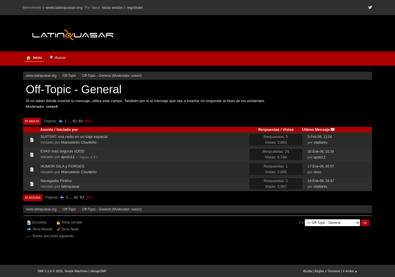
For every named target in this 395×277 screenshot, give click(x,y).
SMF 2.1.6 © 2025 (50, 271)
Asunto (46, 129)
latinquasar (70, 186)
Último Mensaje (318, 129)
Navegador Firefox (56, 181)
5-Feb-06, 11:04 (320, 137)
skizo (317, 172)
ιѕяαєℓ (135, 76)
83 (80, 121)
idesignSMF (98, 271)
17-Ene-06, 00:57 (321, 166)
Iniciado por (67, 129)
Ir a (301, 222)
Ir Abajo (32, 121)
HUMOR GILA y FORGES (62, 166)
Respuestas (269, 129)
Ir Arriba (32, 197)
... (70, 121)
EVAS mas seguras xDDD (62, 151)
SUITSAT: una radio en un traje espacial (73, 137)
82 (75, 121)
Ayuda (307, 271)
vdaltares (320, 142)
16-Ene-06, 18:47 (321, 181)
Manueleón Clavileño (78, 142)
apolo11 (68, 157)
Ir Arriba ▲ (350, 271)
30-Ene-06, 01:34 (321, 152)
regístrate (135, 7)
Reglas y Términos (327, 271)
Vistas (288, 129)
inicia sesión (112, 7)
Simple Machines (76, 271)
